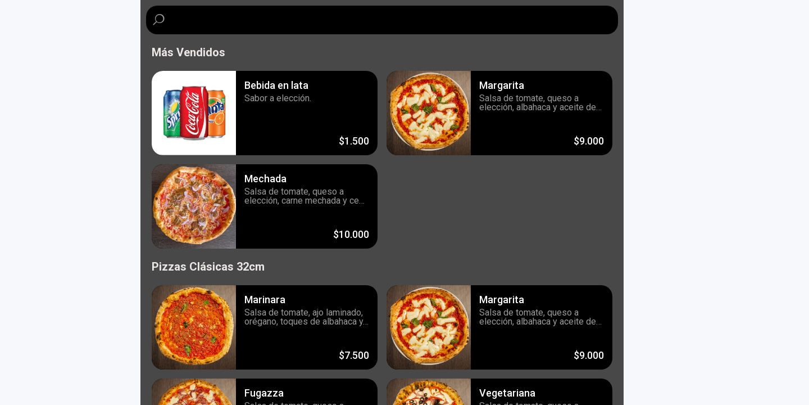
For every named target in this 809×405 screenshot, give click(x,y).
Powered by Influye (46, 391)
